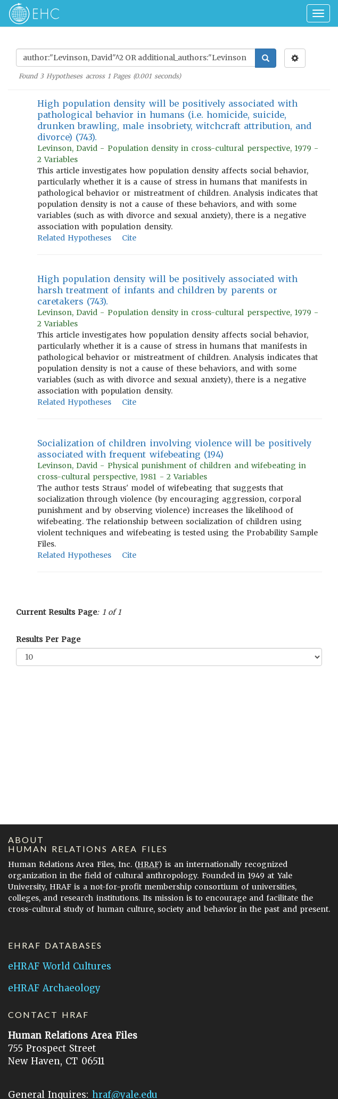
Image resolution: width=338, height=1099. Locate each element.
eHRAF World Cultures (59, 966)
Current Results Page (56, 612)
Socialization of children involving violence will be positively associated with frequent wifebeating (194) (174, 449)
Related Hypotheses (74, 238)
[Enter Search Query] (135, 58)
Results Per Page (48, 639)
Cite (129, 238)
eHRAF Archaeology (54, 988)
